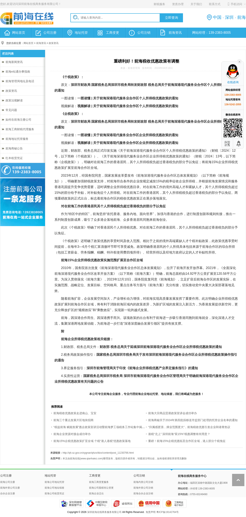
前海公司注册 (7, 482)
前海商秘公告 (14, 148)
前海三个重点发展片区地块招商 (73, 420)
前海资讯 (175, 32)
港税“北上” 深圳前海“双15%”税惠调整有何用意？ (179, 434)
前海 (129, 150)
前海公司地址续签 (54, 487)
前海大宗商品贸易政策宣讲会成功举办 (172, 413)
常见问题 (11, 110)
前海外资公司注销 (143, 487)
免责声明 (151, 512)
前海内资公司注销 (143, 482)
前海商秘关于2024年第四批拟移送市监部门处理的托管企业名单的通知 (193, 420)
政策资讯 (54, 43)
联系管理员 (175, 458)
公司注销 (143, 32)
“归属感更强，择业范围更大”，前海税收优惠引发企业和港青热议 (189, 427)
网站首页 (18, 32)
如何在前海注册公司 (18, 119)
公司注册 (49, 32)
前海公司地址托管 (54, 482)
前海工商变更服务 (99, 482)
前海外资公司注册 (10, 487)
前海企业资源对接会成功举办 (72, 434)
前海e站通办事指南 (18, 71)
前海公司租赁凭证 (54, 493)
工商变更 (112, 32)
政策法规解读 (14, 100)
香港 (116, 162)
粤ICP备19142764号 (167, 512)
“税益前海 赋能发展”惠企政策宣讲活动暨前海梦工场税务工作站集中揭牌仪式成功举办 (107, 427)
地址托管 (81, 32)
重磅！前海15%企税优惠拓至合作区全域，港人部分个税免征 (187, 441)
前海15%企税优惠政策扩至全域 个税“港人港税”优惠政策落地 (92, 441)
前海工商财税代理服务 (20, 129)
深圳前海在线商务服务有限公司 (104, 512)
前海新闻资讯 (14, 62)
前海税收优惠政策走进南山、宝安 (74, 413)
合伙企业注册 (7, 493)
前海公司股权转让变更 (101, 487)
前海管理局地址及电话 (20, 81)
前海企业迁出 (96, 493)
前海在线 (75, 458)
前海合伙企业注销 (143, 493)
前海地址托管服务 (17, 138)
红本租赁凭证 (14, 158)
